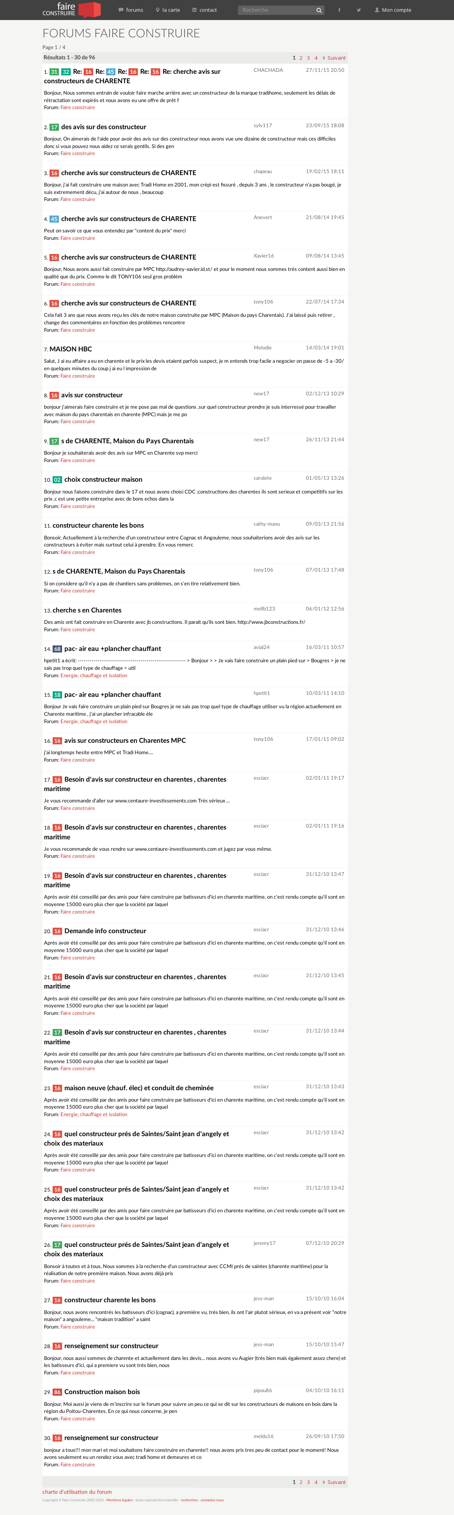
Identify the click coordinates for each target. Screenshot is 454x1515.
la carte (167, 9)
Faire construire (77, 107)
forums (131, 9)
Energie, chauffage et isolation (93, 675)
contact (204, 9)
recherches (189, 1500)
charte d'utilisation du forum (77, 1492)
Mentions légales (119, 1500)
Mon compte (393, 9)
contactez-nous (212, 1500)
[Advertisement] (391, 145)
